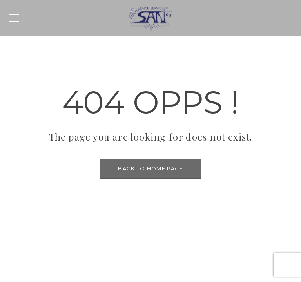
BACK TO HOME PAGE (150, 168)
